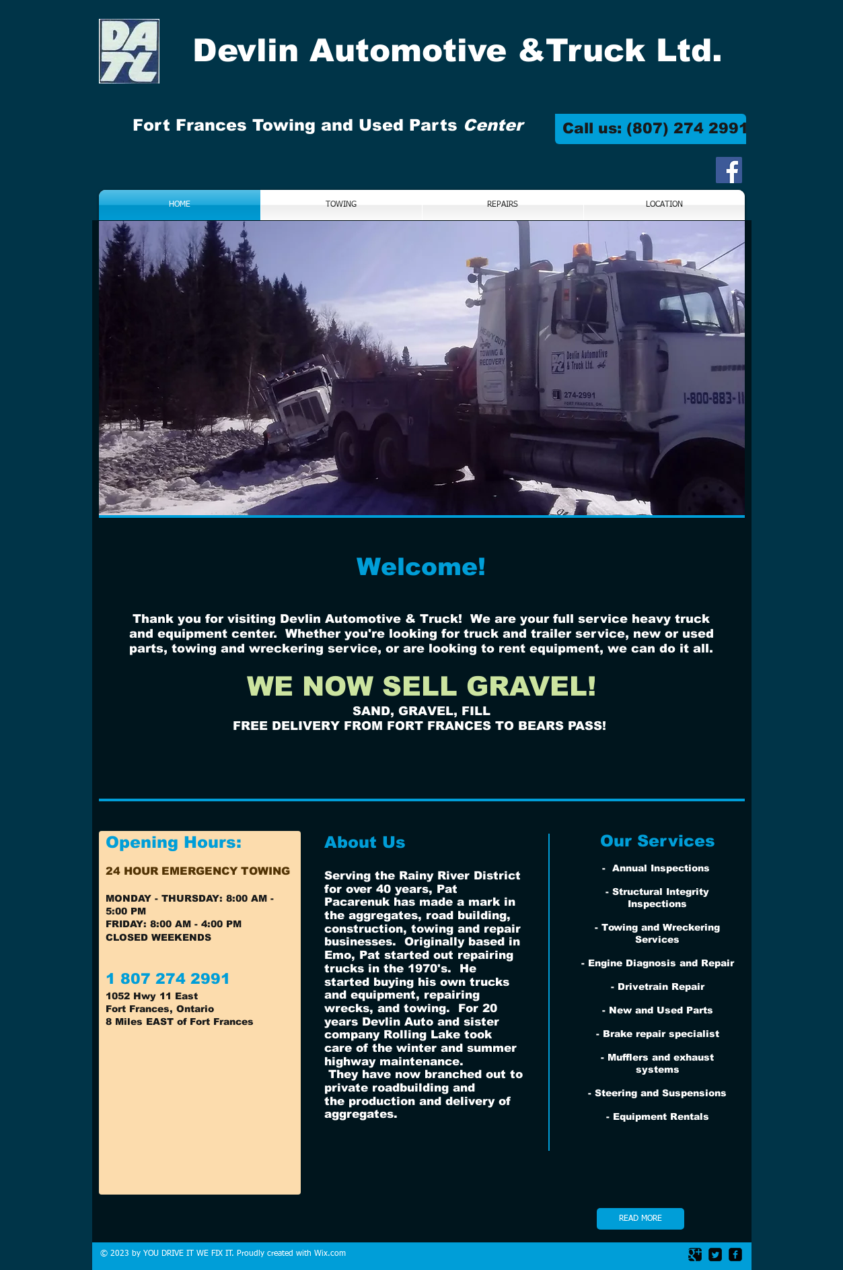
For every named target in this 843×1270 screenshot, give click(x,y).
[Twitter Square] (715, 1254)
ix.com (334, 1254)
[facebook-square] (735, 1254)
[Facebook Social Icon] (729, 170)
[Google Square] (695, 1254)
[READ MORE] (640, 1219)
